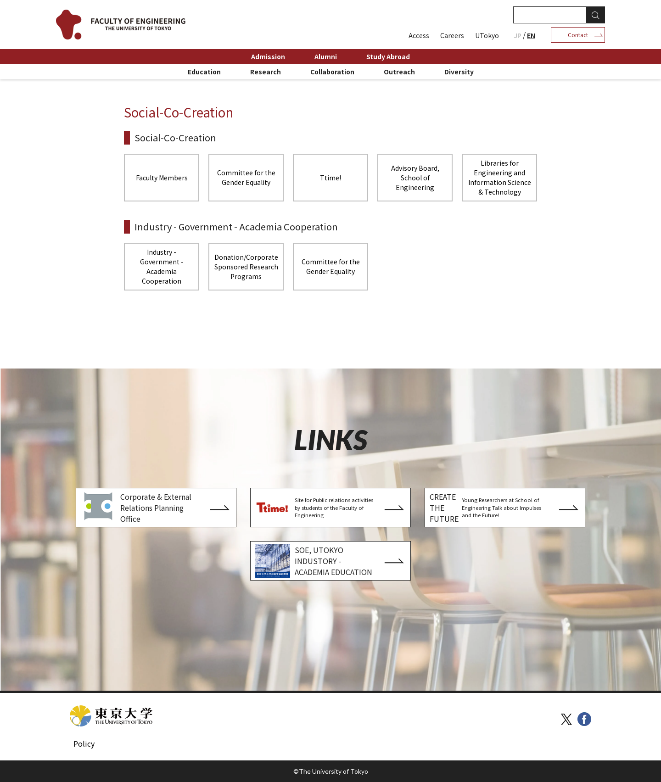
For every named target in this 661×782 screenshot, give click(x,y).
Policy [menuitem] (84, 743)
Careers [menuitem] (452, 35)
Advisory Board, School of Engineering (415, 177)
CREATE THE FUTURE (489, 507)
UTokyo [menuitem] (487, 35)
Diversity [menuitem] (459, 71)
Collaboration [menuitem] (332, 71)
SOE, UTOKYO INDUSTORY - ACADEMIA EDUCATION (313, 561)
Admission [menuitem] (268, 56)
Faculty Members (162, 177)
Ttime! (330, 177)
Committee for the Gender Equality (246, 177)
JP (517, 35)
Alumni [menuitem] (325, 56)
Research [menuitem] (265, 71)
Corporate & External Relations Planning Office (136, 507)
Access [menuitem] (419, 35)
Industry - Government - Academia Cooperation (162, 266)
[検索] (549, 15)
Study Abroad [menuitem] (388, 56)
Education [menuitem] (204, 71)
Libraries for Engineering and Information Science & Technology (499, 177)
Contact (578, 35)
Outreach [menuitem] (399, 71)
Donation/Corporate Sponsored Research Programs (246, 266)
